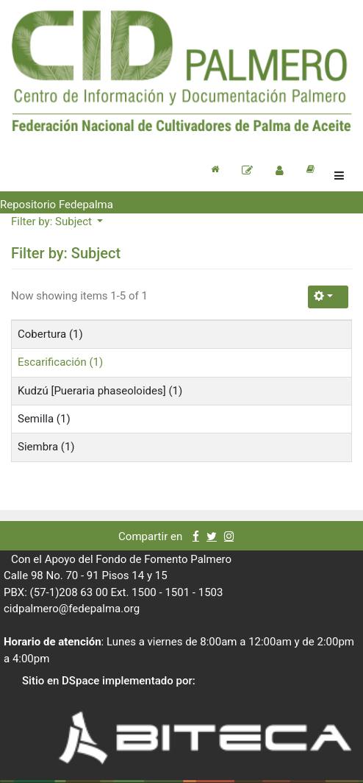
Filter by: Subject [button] (53, 221)
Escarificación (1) (60, 362)
